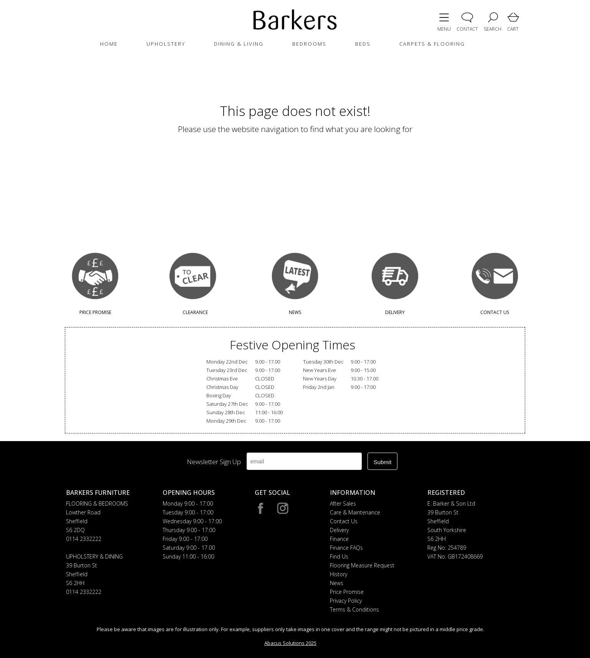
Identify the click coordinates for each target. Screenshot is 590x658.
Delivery (339, 530)
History (338, 574)
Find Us (339, 556)
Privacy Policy (346, 600)
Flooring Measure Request (362, 565)
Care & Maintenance (355, 512)
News (336, 583)
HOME (109, 43)
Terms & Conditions (354, 609)
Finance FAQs (346, 547)
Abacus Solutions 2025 (290, 643)
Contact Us (344, 521)
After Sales (343, 503)
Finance (339, 538)
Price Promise (347, 591)
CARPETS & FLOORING (432, 43)
